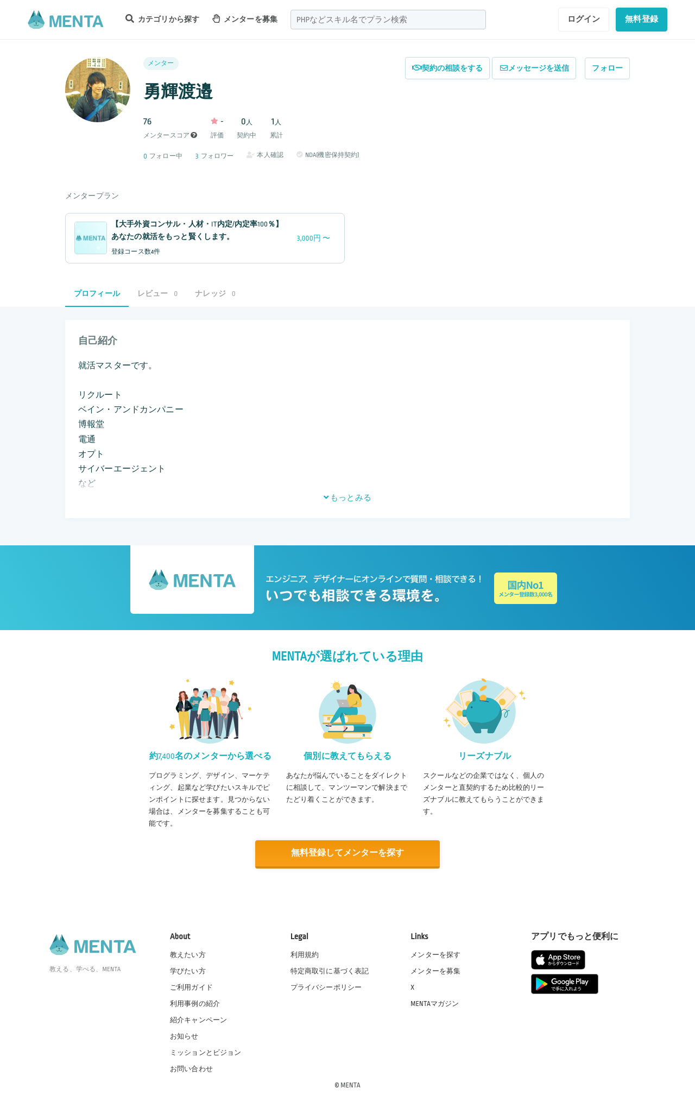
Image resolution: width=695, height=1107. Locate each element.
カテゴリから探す (162, 18)
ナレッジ (215, 294)
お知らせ (184, 1036)
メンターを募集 (244, 18)
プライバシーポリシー (326, 987)
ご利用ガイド (191, 987)
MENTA (350, 1085)
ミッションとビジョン (206, 1052)
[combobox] (388, 19)
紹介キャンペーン (198, 1019)
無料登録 (641, 19)
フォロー (607, 68)
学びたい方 (188, 970)
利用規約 (304, 954)
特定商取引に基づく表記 (329, 970)
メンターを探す (435, 954)
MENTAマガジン (434, 1003)
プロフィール (97, 294)
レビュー (157, 294)
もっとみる (347, 497)
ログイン (584, 19)
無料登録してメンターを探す (347, 853)
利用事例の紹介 (195, 1003)
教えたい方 (188, 954)
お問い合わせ (191, 1068)
